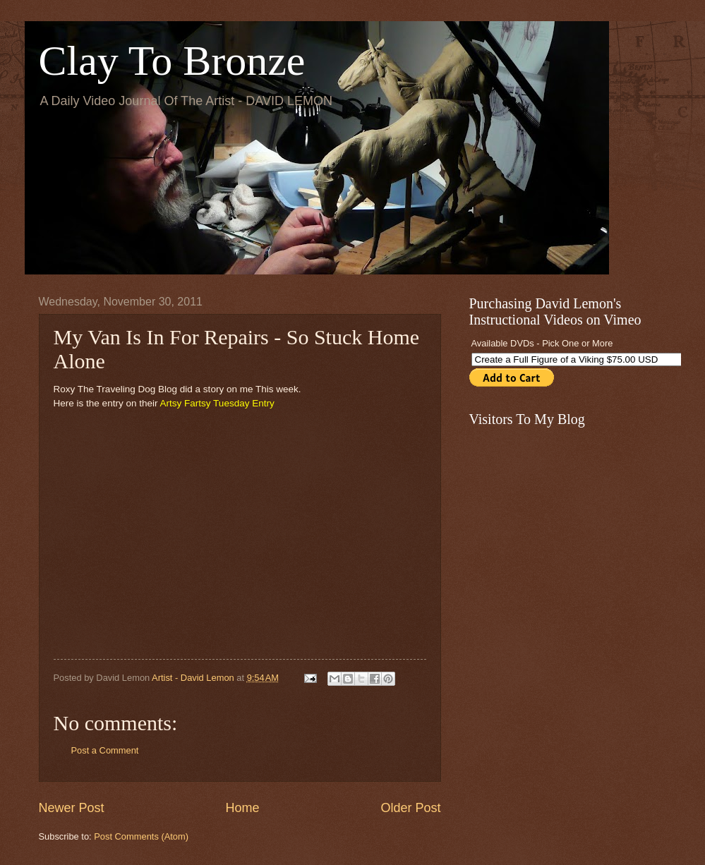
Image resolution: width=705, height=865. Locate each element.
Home (242, 808)
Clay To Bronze (172, 60)
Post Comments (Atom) (141, 836)
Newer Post (71, 808)
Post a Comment (105, 750)
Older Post (410, 808)
